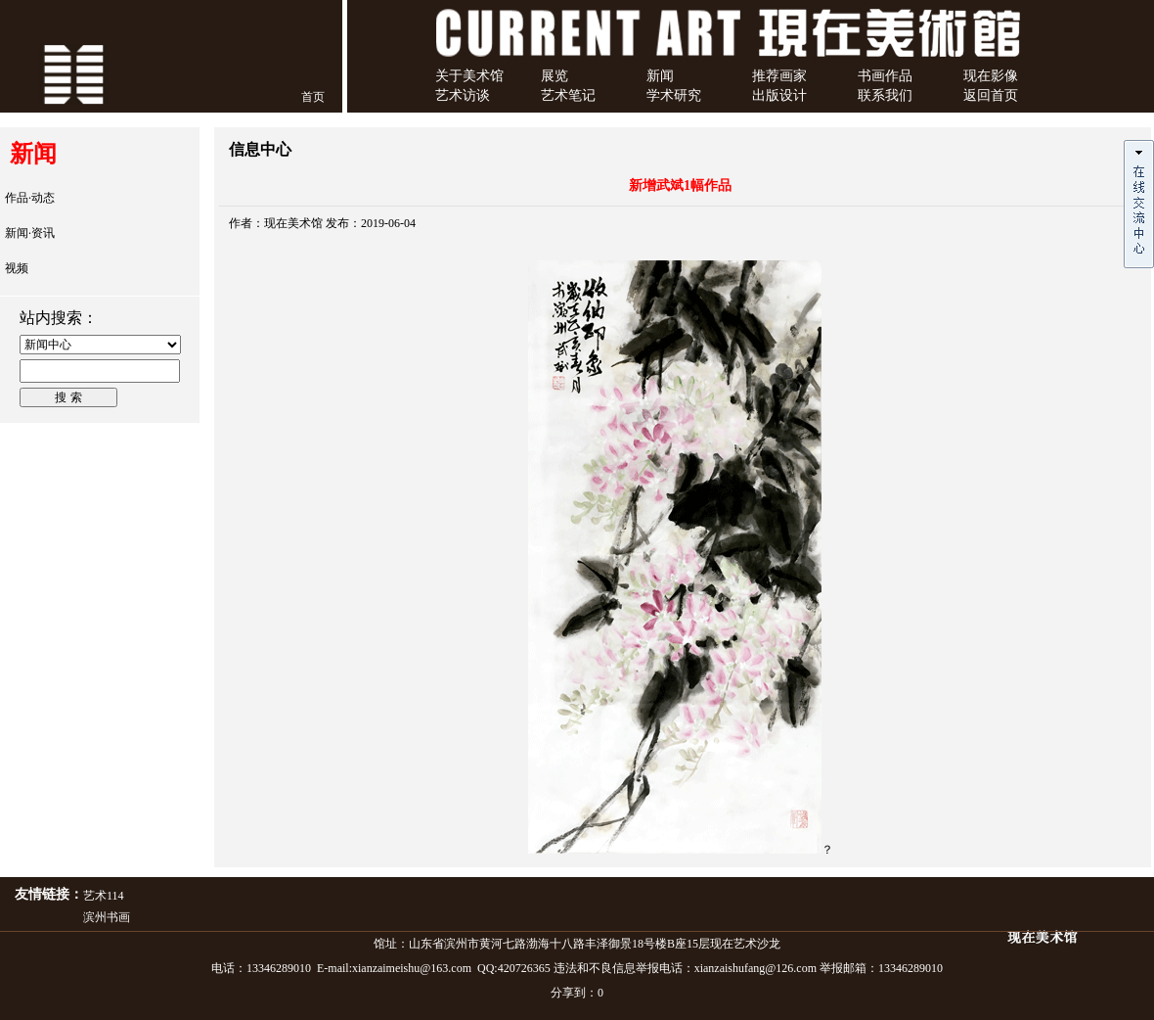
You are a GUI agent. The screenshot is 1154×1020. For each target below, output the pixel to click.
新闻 (660, 76)
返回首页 (990, 95)
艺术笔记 (568, 95)
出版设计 (779, 95)
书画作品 (885, 76)
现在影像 (990, 76)
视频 (16, 268)
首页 (313, 97)
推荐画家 (779, 76)
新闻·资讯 (30, 233)
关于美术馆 (469, 76)
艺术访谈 (462, 95)
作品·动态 (30, 198)
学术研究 (673, 95)
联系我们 (885, 95)
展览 (554, 76)
